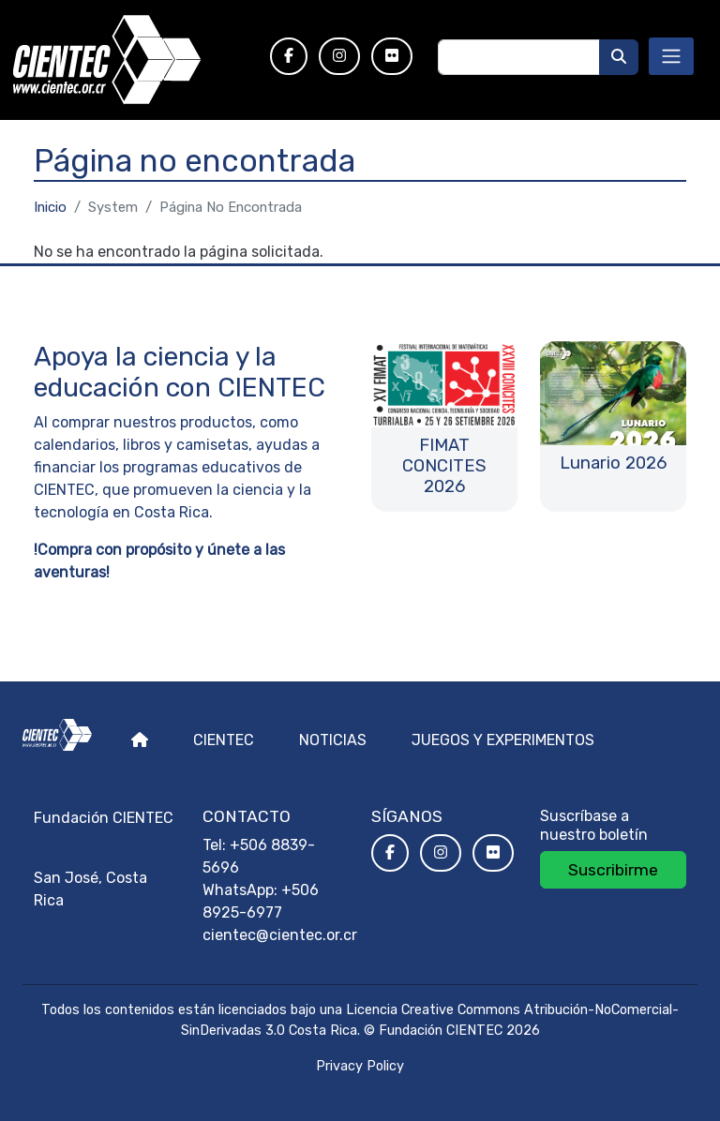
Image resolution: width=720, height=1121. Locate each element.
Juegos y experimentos (503, 740)
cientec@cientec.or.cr (279, 935)
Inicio (50, 207)
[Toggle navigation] (671, 56)
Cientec (223, 740)
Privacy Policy (360, 1066)
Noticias (333, 740)
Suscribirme (613, 869)
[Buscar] (618, 57)
